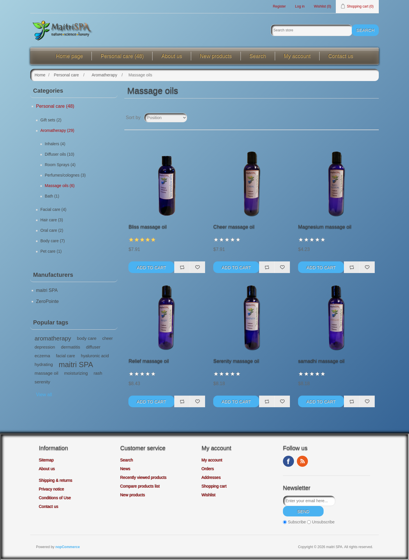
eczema (42, 355)
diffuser (93, 346)
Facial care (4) (53, 209)
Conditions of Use (55, 498)
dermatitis (70, 346)
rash (98, 373)
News (125, 468)
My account (297, 56)
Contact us (340, 56)
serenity (42, 381)
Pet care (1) (51, 251)
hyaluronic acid (95, 355)
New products (216, 56)
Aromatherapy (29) (57, 130)
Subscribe (297, 522)
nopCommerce (67, 547)
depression (45, 347)
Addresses (211, 477)
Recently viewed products (143, 477)
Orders (208, 468)
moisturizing (76, 373)
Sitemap (46, 460)
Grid (363, 117)
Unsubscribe (323, 522)
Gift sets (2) (50, 120)
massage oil (46, 373)
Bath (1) (52, 196)
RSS (302, 461)
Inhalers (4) (55, 143)
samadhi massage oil (321, 361)
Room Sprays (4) (60, 164)
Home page (69, 56)
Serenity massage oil (236, 361)
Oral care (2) (51, 230)
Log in (300, 6)
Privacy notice (51, 489)
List (373, 117)
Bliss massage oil (147, 226)
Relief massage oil (148, 361)
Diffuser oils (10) (59, 154)
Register (279, 6)
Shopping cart (214, 486)
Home (40, 75)
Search (258, 56)
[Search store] (311, 30)
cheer (107, 338)
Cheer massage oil (233, 226)
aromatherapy (53, 338)
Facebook (288, 461)
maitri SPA (47, 290)
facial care (65, 355)
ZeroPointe (47, 301)
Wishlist (209, 495)
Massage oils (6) (60, 185)
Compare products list (140, 486)
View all (44, 394)
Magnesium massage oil (324, 226)
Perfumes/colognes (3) (65, 175)
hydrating (44, 364)
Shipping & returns (55, 480)
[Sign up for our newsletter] (309, 501)
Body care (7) (52, 240)
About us (171, 56)
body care (86, 338)
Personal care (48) (122, 56)
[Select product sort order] (165, 117)
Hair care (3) (51, 220)
